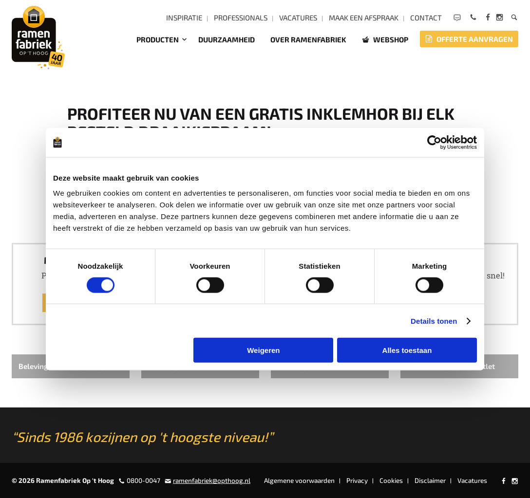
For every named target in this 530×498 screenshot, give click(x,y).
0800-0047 (143, 480)
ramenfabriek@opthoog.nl (211, 480)
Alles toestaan (407, 350)
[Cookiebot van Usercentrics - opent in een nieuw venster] (434, 142)
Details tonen (434, 320)
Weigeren (263, 350)
